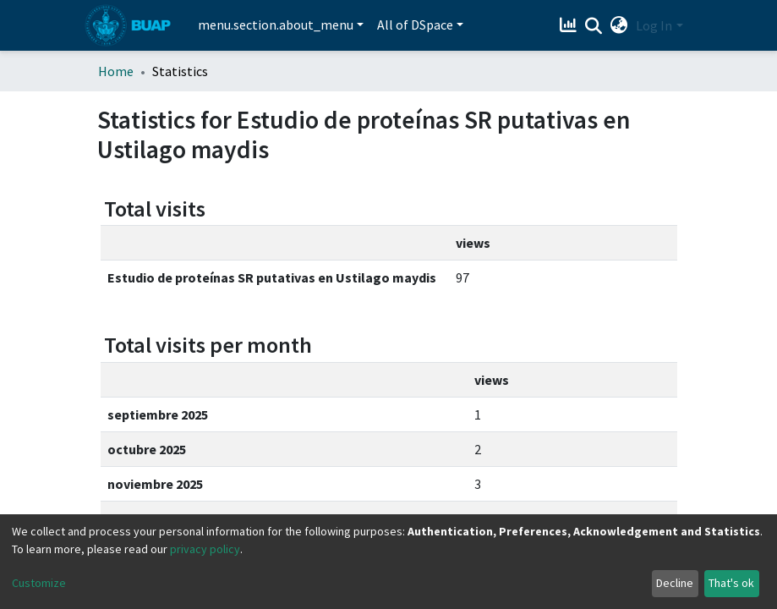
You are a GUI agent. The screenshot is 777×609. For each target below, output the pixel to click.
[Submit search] (593, 26)
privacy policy (205, 549)
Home (116, 71)
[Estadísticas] (569, 25)
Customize (39, 582)
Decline (674, 582)
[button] (618, 25)
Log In (654, 25)
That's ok (731, 582)
